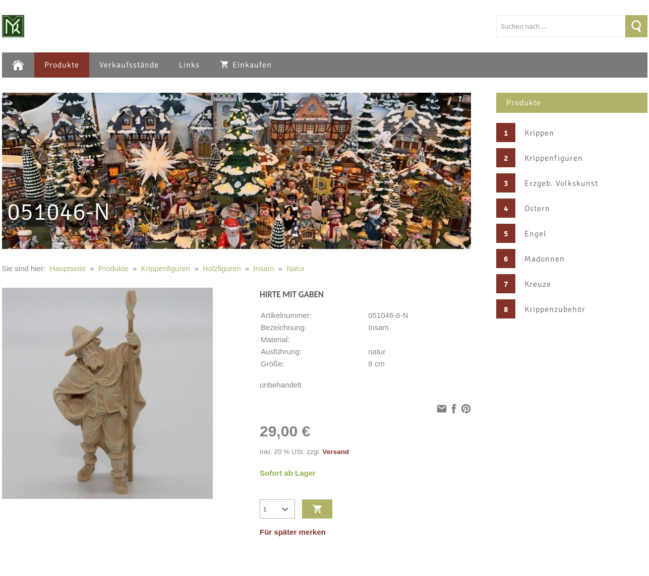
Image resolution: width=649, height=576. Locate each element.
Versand (336, 452)
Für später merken (293, 532)
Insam (263, 268)
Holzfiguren (222, 268)
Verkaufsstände (129, 65)
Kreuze (537, 284)
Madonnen (544, 259)
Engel (535, 234)
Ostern (537, 209)
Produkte (61, 65)
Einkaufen (246, 65)
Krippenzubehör (554, 309)
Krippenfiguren (553, 158)
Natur (295, 268)
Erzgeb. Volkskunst (561, 183)
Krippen (539, 133)
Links (189, 65)
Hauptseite (67, 268)
